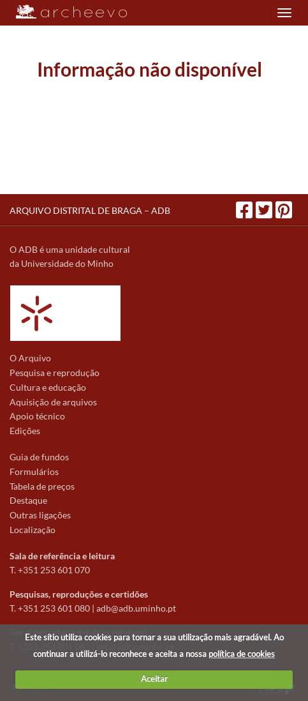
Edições (25, 430)
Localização (32, 529)
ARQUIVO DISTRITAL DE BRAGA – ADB (90, 210)
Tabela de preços (42, 486)
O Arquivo (30, 357)
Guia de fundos (39, 456)
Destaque (28, 500)
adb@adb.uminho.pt (136, 608)
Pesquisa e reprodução (54, 372)
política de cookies (242, 654)
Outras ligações (40, 514)
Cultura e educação (48, 387)
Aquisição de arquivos (53, 401)
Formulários (34, 471)
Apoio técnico (37, 416)
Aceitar (154, 679)
